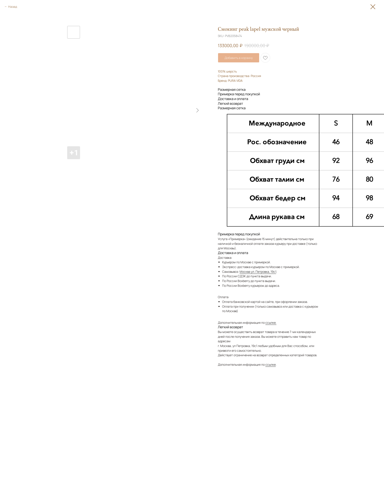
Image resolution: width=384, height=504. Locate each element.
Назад (12, 7)
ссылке (270, 364)
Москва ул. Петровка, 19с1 (258, 272)
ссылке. (270, 323)
